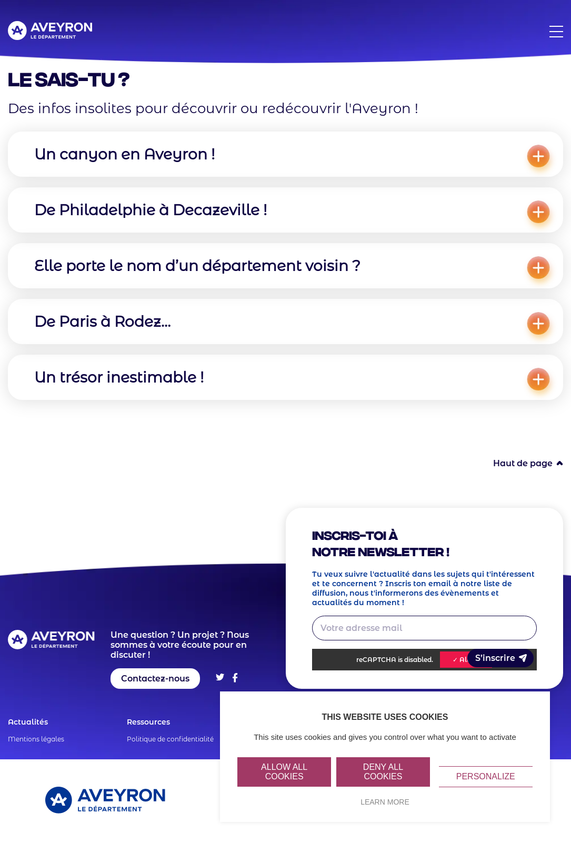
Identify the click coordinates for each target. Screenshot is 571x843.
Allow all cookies (284, 771)
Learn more (384, 802)
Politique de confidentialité (170, 739)
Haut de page (523, 463)
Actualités (28, 722)
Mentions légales (36, 739)
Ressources (148, 722)
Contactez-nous (155, 679)
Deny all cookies (383, 771)
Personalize (485, 776)
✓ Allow (466, 660)
